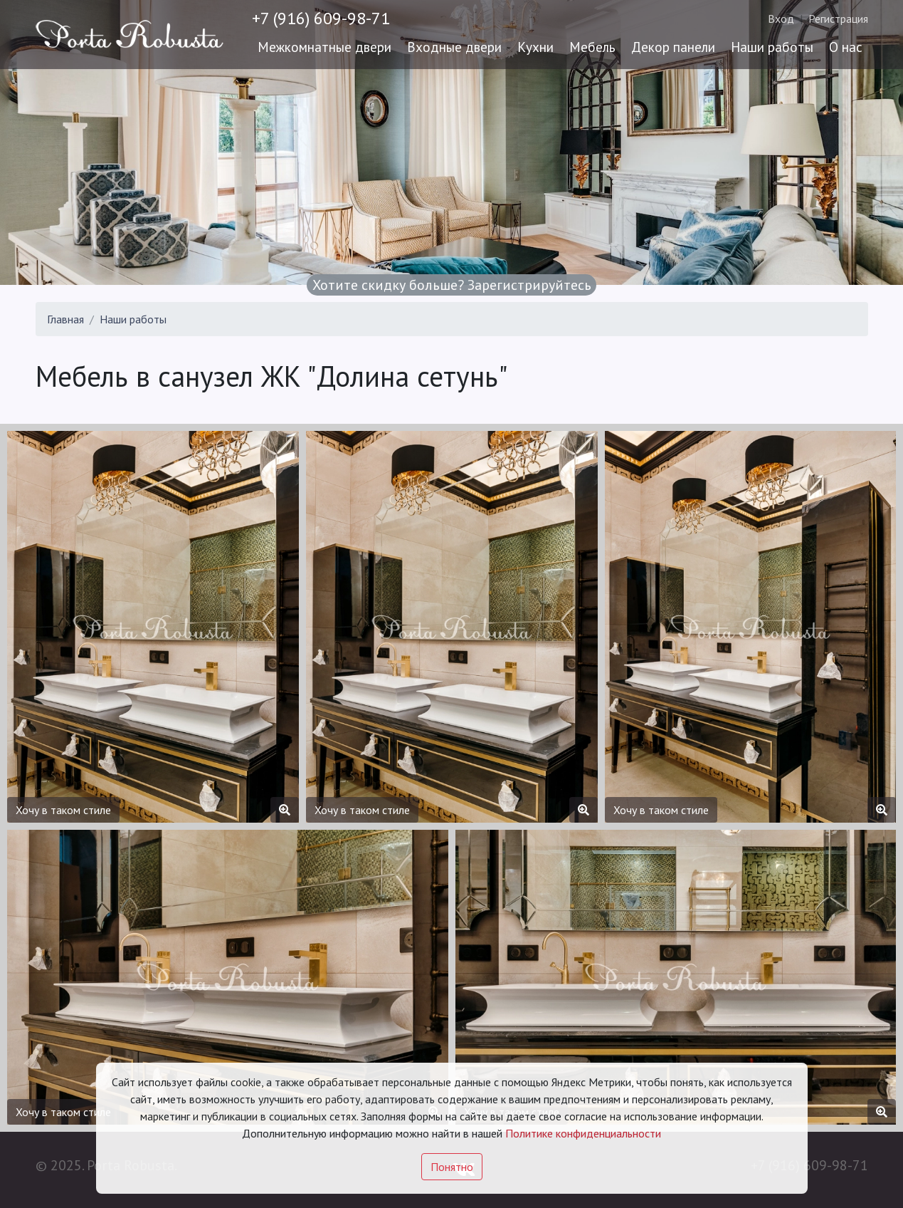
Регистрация (838, 18)
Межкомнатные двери (324, 47)
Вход (781, 18)
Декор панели (673, 47)
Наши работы (772, 47)
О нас (845, 47)
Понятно (452, 1167)
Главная (65, 319)
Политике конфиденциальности (583, 1133)
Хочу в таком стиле (63, 810)
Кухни (535, 47)
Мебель (592, 47)
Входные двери (454, 47)
